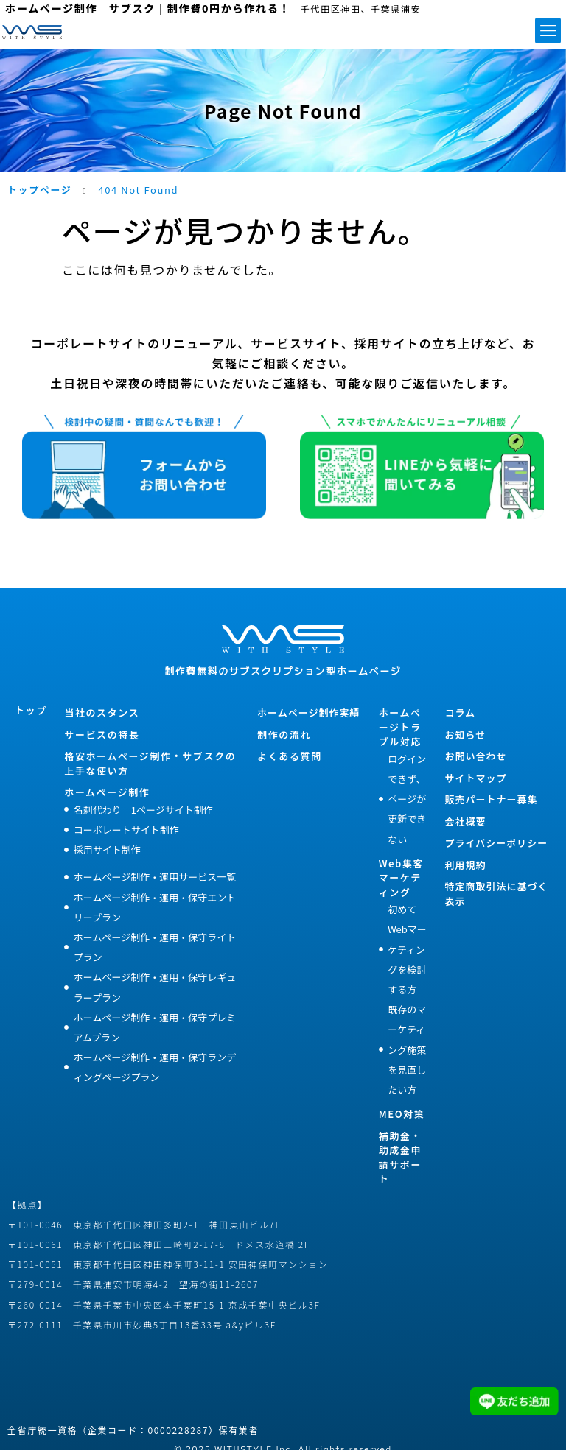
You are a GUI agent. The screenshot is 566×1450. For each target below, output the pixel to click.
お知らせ (465, 735)
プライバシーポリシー (496, 843)
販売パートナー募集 (490, 799)
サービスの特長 (101, 735)
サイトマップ (475, 778)
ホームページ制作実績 (308, 712)
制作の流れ (284, 735)
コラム (459, 712)
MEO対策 (402, 1114)
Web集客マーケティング (401, 877)
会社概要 (465, 821)
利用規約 (465, 865)
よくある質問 (289, 756)
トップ (31, 710)
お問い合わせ (475, 756)
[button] (548, 30)
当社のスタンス (101, 712)
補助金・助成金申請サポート (400, 1157)
